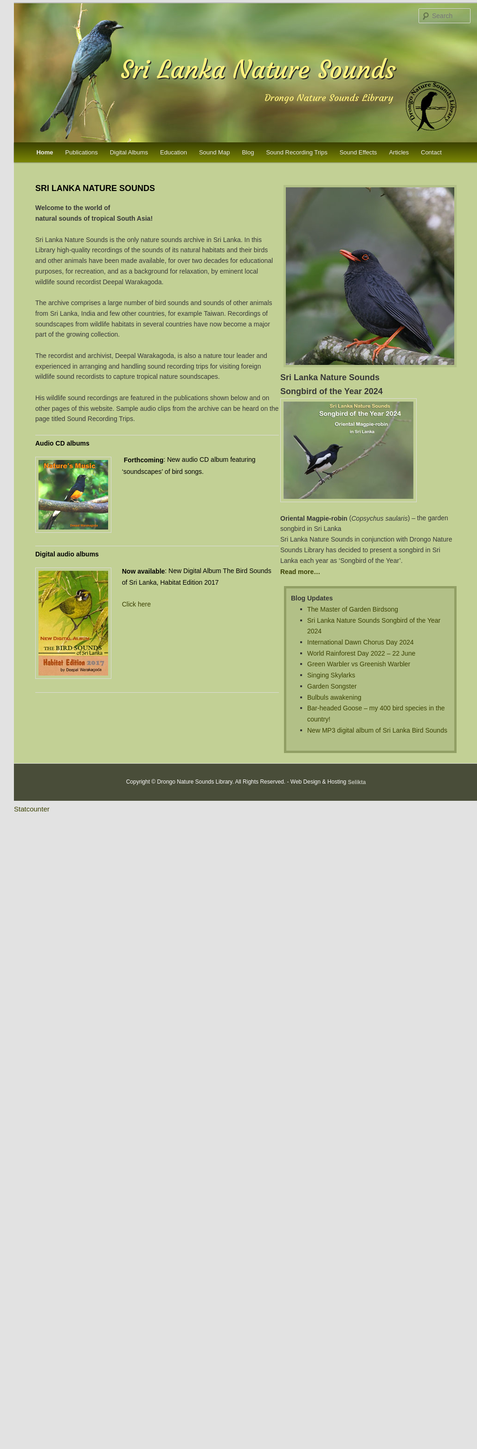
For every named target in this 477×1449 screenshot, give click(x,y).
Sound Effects (358, 152)
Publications (81, 152)
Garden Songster (332, 686)
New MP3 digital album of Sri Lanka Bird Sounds (377, 730)
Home (44, 152)
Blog (248, 152)
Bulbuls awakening (334, 697)
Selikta (357, 782)
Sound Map (214, 152)
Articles (399, 152)
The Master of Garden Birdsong (352, 609)
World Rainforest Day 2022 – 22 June (361, 653)
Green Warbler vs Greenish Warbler (358, 664)
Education (173, 152)
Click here (136, 604)
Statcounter (32, 809)
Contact (431, 152)
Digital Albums (129, 152)
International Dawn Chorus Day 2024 (360, 642)
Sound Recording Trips (296, 152)
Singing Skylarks (331, 675)
